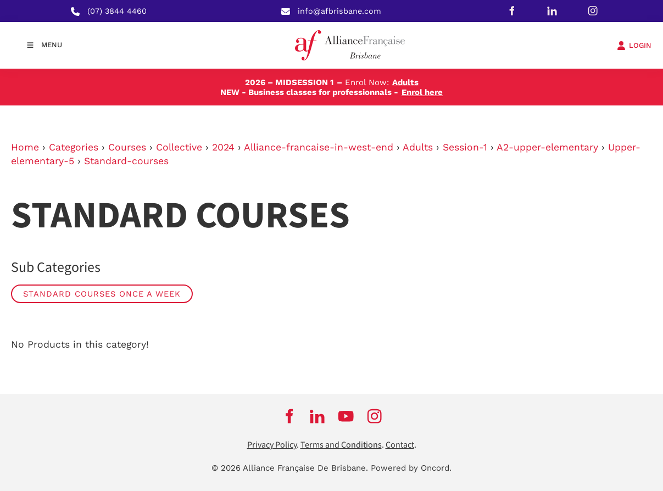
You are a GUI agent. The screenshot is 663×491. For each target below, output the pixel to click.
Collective (179, 147)
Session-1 (465, 147)
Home (25, 147)
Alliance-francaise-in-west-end (318, 147)
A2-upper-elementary (547, 147)
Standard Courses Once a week (102, 294)
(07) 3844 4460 (117, 11)
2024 (223, 147)
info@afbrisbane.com (339, 11)
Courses (127, 147)
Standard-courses (126, 160)
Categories (73, 147)
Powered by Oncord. (411, 468)
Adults (418, 147)
